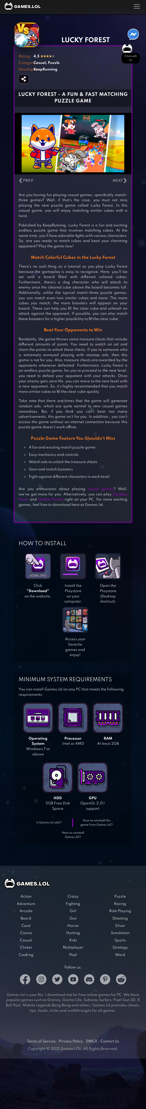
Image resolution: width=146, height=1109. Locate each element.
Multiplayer (73, 947)
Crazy (73, 896)
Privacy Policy (71, 1041)
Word (120, 955)
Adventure (26, 904)
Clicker (26, 947)
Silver (120, 926)
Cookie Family (50, 499)
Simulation (120, 933)
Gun (73, 918)
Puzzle (120, 896)
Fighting (73, 904)
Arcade (26, 911)
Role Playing (120, 911)
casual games (100, 489)
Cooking (26, 955)
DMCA (91, 1041)
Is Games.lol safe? (49, 822)
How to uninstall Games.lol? (73, 835)
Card (25, 926)
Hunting (73, 933)
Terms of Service (41, 1041)
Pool (73, 955)
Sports (120, 940)
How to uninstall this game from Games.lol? (96, 822)
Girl (73, 911)
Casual (26, 940)
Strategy (120, 947)
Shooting (120, 918)
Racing (120, 904)
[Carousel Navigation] (73, 180)
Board (26, 918)
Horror (73, 926)
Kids (73, 940)
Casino (26, 933)
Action (25, 896)
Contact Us (109, 1041)
